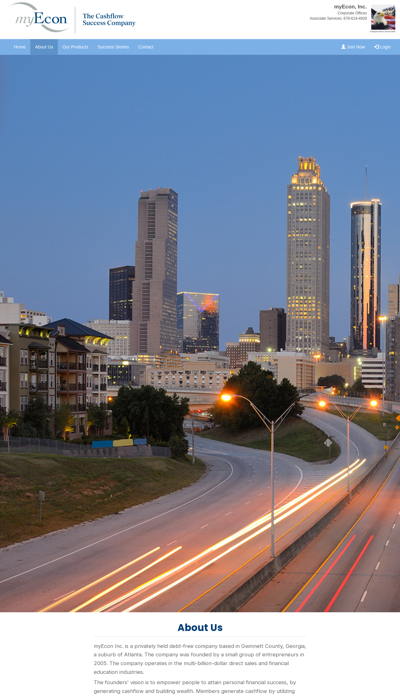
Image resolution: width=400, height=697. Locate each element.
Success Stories (113, 46)
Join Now (353, 46)
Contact (145, 46)
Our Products (75, 46)
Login (382, 46)
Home (20, 46)
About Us (44, 46)
